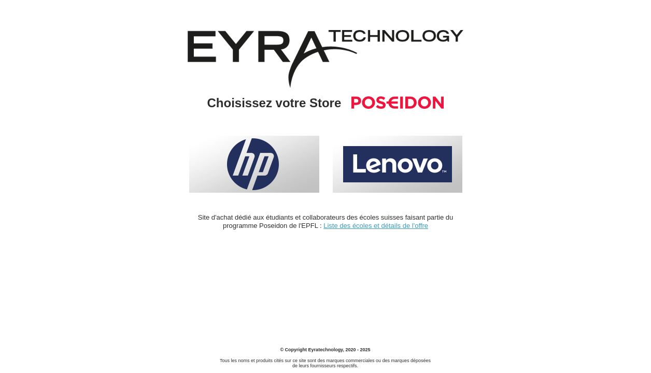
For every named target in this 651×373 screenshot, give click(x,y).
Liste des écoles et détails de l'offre (375, 225)
